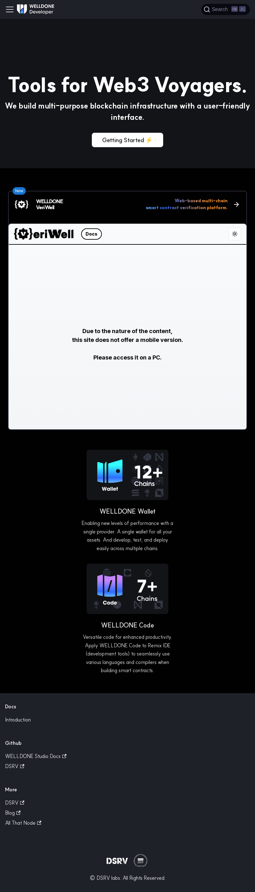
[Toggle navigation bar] (9, 9)
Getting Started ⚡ (127, 140)
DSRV (14, 766)
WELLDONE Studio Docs (35, 756)
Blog (12, 813)
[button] (127, 476)
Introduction (18, 719)
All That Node (23, 823)
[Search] (225, 9)
